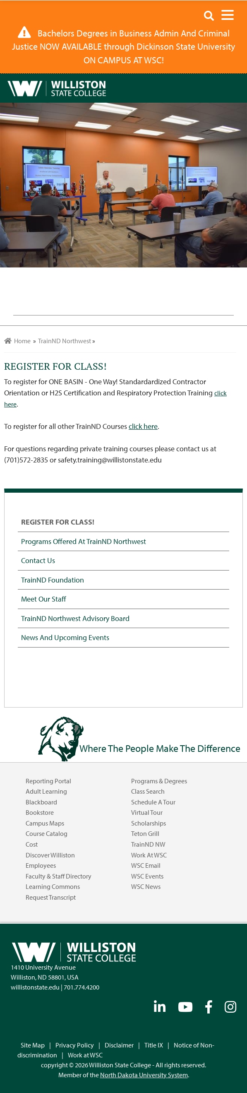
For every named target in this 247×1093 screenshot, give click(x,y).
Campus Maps (45, 823)
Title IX (153, 1045)
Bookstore (40, 812)
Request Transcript (51, 897)
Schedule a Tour (153, 802)
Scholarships (148, 823)
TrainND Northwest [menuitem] (64, 341)
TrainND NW (148, 844)
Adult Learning (46, 791)
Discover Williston (50, 855)
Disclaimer (119, 1045)
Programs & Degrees (159, 781)
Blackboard (41, 802)
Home (17, 341)
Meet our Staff (43, 599)
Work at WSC (149, 855)
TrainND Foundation (52, 580)
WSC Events (147, 876)
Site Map (33, 1045)
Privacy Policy (74, 1045)
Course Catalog (46, 833)
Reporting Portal (48, 781)
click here (143, 426)
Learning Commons (53, 886)
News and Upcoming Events (65, 637)
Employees (41, 865)
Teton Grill (145, 833)
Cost (32, 844)
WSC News (146, 886)
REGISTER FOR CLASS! (57, 522)
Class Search (148, 791)
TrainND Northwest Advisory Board (75, 618)
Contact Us (38, 560)
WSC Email (146, 865)
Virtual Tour (147, 812)
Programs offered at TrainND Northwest (83, 541)
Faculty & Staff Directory (58, 876)
